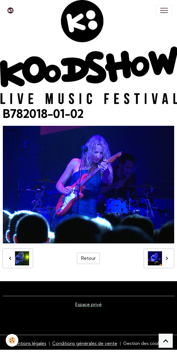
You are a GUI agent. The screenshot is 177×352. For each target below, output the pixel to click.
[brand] (11, 10)
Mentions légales (29, 343)
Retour (88, 258)
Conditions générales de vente (84, 343)
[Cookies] (12, 340)
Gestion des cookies (144, 343)
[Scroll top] (166, 341)
